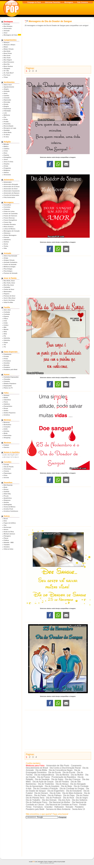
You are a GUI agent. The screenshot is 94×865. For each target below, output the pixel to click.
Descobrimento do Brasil (37, 768)
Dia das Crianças (72, 779)
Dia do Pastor (82, 795)
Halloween (59, 807)
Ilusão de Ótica (9, 531)
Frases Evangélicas (10, 220)
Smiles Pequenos (10, 412)
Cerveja (6, 464)
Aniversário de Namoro (11, 193)
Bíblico (6, 146)
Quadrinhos (8, 498)
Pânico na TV (8, 388)
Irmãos (6, 325)
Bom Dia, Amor (9, 285)
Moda (5, 433)
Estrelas (6, 431)
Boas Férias (8, 53)
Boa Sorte (7, 55)
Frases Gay (7, 222)
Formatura (7, 361)
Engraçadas (8, 385)
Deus (5, 153)
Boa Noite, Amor (9, 280)
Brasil (6, 518)
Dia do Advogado (78, 784)
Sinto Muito (8, 132)
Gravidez (7, 363)
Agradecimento (9, 87)
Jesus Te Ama (8, 161)
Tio (5, 347)
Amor (5, 33)
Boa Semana (8, 26)
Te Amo (6, 137)
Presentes (7, 124)
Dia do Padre (40, 795)
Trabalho (7, 544)
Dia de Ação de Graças (43, 782)
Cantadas (7, 287)
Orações (7, 164)
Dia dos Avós (64, 800)
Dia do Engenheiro (56, 791)
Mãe (5, 327)
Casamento (7, 354)
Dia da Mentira (62, 775)
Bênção (6, 144)
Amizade (7, 30)
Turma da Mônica (9, 507)
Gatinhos (7, 404)
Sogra (6, 342)
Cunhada (7, 312)
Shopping (7, 437)
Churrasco (7, 469)
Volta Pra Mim (8, 302)
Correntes (7, 207)
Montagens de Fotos (11, 35)
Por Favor (7, 75)
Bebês (6, 397)
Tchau (6, 77)
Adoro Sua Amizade (10, 256)
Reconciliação (8, 126)
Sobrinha (7, 338)
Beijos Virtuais (9, 49)
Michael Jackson (9, 534)
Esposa (6, 316)
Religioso (7, 170)
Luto (5, 113)
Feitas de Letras (9, 211)
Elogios (6, 106)
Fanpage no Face (34, 2)
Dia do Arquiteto (52, 786)
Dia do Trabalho (33, 800)
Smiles (6, 410)
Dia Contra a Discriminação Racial (65, 768)
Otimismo (7, 233)
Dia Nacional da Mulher (59, 802)
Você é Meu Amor (10, 298)
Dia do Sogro (82, 798)
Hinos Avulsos (9, 226)
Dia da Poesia (43, 777)
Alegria (6, 89)
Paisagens (7, 536)
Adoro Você (8, 84)
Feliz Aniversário (9, 197)
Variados (7, 547)
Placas (6, 538)
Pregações (7, 168)
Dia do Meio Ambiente (72, 793)
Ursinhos (7, 415)
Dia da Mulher (77, 775)
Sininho (6, 502)
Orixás (6, 166)
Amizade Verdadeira (10, 262)
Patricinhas (7, 435)
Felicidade (7, 111)
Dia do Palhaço (55, 795)
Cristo (6, 151)
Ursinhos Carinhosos (11, 511)
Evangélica (7, 157)
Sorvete (6, 477)
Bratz (5, 487)
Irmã (5, 321)
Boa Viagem (8, 60)
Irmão (6, 323)
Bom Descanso (9, 62)
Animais (6, 395)
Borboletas (7, 424)
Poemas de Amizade (11, 273)
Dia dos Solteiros (79, 800)
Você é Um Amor (9, 300)
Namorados (8, 291)
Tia (5, 344)
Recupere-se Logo (10, 128)
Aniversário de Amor (11, 188)
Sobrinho (7, 340)
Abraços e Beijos (9, 44)
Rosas (6, 408)
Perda (6, 119)
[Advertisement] (58, 46)
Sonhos (6, 242)
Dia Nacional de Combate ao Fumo (62, 805)
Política (6, 540)
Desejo (6, 104)
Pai (5, 336)
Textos (6, 246)
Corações (7, 427)
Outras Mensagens (10, 235)
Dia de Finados (62, 782)
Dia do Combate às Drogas (72, 788)
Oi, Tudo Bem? (9, 73)
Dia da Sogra (57, 779)
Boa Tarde (7, 57)
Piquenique (7, 473)
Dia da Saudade (42, 779)
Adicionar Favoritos (52, 2)
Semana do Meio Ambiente (58, 809)
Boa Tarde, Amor (9, 283)
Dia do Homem (41, 793)
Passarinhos (8, 406)
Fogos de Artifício (10, 523)
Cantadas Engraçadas (11, 377)
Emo (5, 521)
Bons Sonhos (8, 66)
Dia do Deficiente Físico (36, 802)
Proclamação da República (64, 777)
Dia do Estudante (74, 791)
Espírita (6, 155)
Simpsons (7, 500)
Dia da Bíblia (41, 770)
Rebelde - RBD (9, 542)
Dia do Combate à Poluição (45, 788)
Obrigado (7, 68)
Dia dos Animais (49, 800)
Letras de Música (9, 229)
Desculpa (7, 102)
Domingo (7, 24)
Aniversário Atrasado (11, 184)
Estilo (6, 429)
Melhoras (7, 115)
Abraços (7, 42)
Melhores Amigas (9, 266)
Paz (5, 117)
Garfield (6, 491)
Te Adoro (7, 134)
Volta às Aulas (8, 549)
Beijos (6, 47)
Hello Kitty (7, 494)
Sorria (6, 244)
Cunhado (7, 314)
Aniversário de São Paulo (57, 765)
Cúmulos (7, 381)
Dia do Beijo (66, 786)
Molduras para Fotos (35, 765)
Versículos (7, 174)
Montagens (68, 2)
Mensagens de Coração (12, 231)
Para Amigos (8, 271)
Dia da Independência (44, 775)
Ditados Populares (10, 383)
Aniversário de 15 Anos (12, 186)
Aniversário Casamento (12, 191)
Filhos (6, 318)
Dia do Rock (68, 798)
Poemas (6, 237)
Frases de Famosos (10, 216)
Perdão (6, 121)
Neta (5, 331)
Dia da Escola (54, 772)
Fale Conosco (82, 2)
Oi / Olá (6, 70)
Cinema (6, 471)
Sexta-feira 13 (78, 809)
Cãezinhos (7, 399)
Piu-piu (6, 496)
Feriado (6, 356)
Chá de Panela (8, 466)
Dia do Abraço (62, 784)
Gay (5, 525)
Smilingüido (8, 504)
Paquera (6, 293)
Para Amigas (8, 269)
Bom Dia (7, 64)
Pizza (5, 475)
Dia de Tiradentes (46, 784)
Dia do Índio (55, 793)
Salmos (6, 172)
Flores (6, 402)
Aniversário (8, 28)
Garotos (6, 447)
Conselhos (7, 205)
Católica (6, 148)
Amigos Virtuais (9, 260)
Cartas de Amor (9, 289)
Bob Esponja (8, 485)
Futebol (6, 445)
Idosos (6, 529)
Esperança (7, 108)
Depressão (7, 100)
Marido (6, 329)
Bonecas (7, 422)
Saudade (7, 130)
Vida (5, 248)
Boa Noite (7, 51)
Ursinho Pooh (8, 509)
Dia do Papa (68, 795)
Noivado (6, 365)
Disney (6, 489)
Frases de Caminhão (11, 213)
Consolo (7, 97)
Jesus (6, 159)
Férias (6, 358)
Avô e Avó (7, 310)
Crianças (7, 209)
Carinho (6, 95)
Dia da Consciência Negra (60, 770)
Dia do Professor (53, 798)
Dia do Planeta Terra (35, 798)
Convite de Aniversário (11, 195)
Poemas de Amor (9, 296)
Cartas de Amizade (10, 264)
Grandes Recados (10, 224)
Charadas (7, 379)
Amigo (6, 258)
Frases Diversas (9, 218)
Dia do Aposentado (34, 786)
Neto (5, 334)
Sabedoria (7, 239)
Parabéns (7, 367)
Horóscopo (7, 527)
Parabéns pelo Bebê (10, 369)
